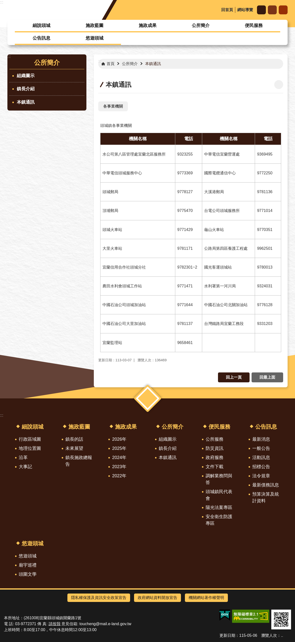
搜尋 (283, 9)
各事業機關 (113, 106)
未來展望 (74, 448)
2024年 (119, 457)
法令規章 (261, 475)
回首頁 (227, 10)
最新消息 (261, 439)
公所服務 (214, 439)
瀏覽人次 (269, 635)
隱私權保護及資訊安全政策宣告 (98, 598)
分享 (272, 9)
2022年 (119, 475)
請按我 (54, 624)
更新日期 (227, 635)
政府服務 (214, 457)
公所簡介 (201, 25)
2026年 (119, 439)
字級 (261, 9)
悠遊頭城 (94, 38)
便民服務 (254, 25)
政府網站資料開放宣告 (157, 598)
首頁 (111, 64)
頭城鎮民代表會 (219, 495)
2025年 (119, 448)
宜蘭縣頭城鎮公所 (47, 10)
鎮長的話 (74, 439)
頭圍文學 (28, 574)
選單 (147, 399)
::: (1, 2)
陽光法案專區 (219, 507)
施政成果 (148, 25)
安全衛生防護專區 (219, 520)
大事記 (25, 466)
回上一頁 (234, 377)
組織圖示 (26, 75)
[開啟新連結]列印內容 (278, 84)
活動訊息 (261, 457)
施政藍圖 (94, 25)
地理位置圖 (30, 448)
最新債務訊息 (265, 484)
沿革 (23, 457)
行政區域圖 (30, 439)
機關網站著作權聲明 (206, 598)
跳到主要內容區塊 (2, 2)
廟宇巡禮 (28, 565)
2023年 (119, 466)
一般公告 (261, 448)
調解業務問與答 (219, 479)
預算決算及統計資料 (265, 497)
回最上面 (267, 377)
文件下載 (214, 466)
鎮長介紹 (26, 88)
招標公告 (261, 466)
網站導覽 (245, 10)
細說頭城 (41, 25)
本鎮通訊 (26, 102)
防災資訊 (214, 448)
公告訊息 (41, 38)
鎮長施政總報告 (78, 461)
